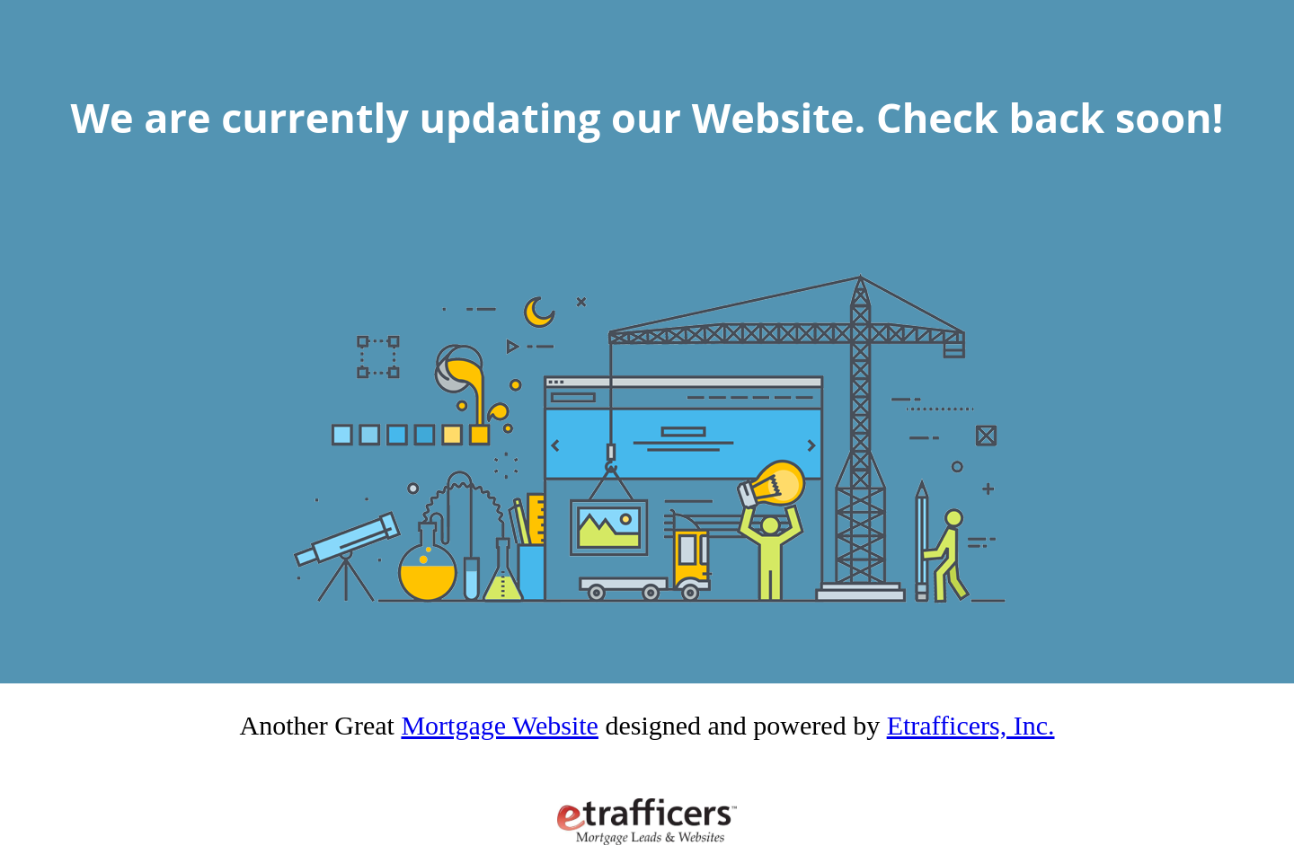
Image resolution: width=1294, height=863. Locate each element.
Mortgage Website (499, 725)
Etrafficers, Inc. (971, 725)
